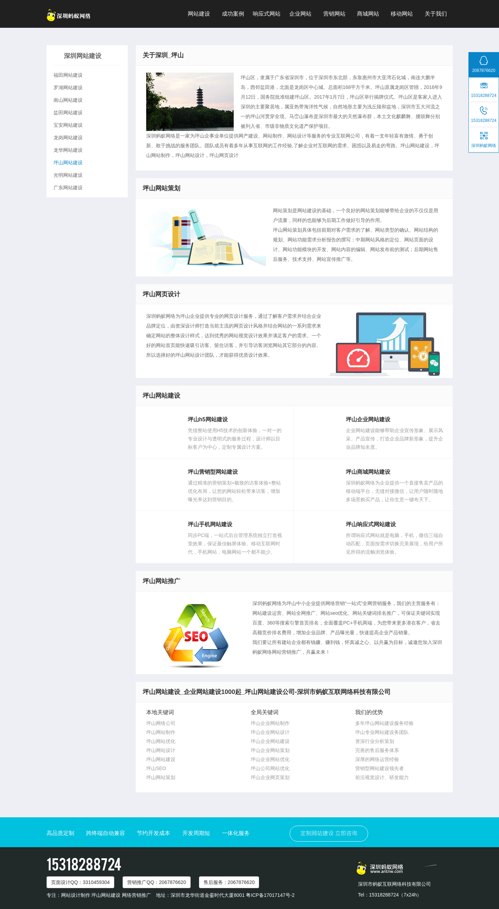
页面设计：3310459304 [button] (80, 882)
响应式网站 (267, 14)
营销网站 (334, 14)
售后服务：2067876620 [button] (229, 882)
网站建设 (199, 14)
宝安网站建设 (68, 125)
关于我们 (436, 14)
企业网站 (300, 14)
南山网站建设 (68, 100)
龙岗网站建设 (68, 137)
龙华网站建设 (68, 150)
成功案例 (233, 14)
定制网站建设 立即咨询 (328, 833)
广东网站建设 (68, 187)
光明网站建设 (68, 175)
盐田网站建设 (68, 112)
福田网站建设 (68, 75)
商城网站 (368, 14)
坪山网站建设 (68, 162)
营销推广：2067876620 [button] (156, 882)
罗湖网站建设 (68, 87)
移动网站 (402, 14)
